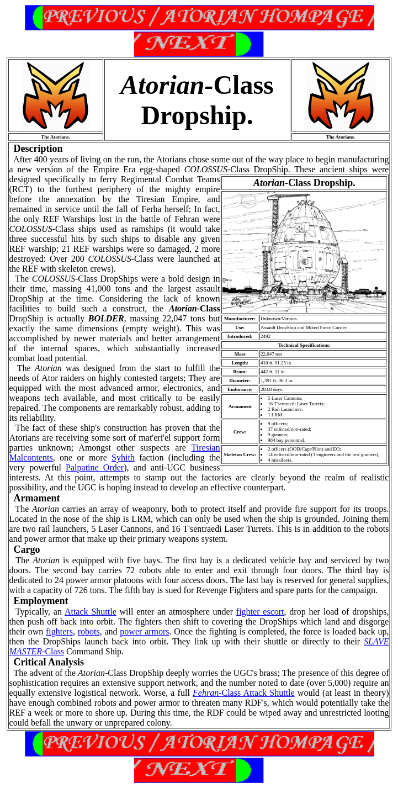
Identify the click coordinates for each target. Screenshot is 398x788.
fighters (59, 631)
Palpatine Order (95, 467)
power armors (144, 631)
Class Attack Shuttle (244, 692)
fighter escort (260, 611)
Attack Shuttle (90, 611)
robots (89, 631)
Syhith (123, 457)
